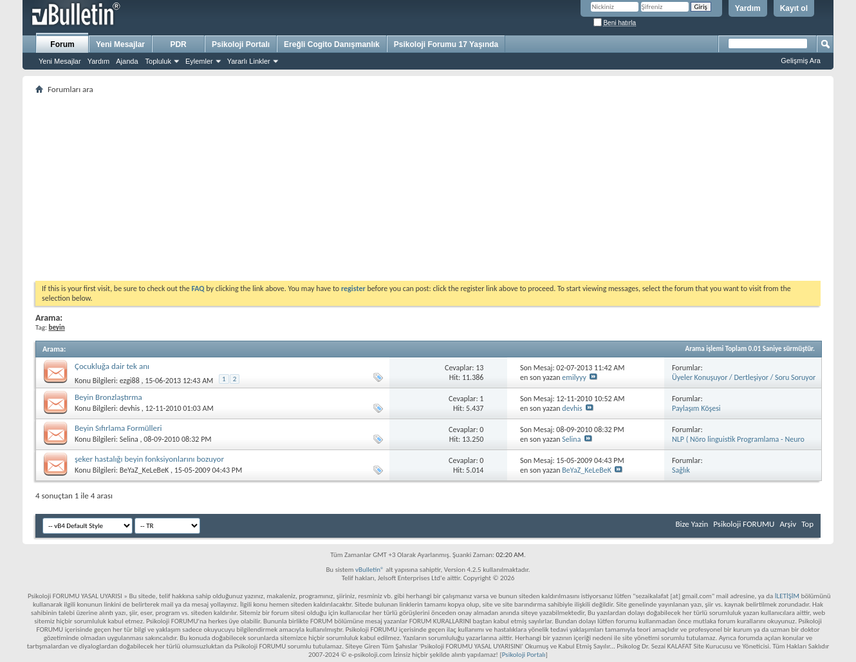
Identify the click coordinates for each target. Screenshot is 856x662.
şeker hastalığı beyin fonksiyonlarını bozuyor (149, 459)
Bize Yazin (691, 524)
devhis (130, 408)
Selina (129, 439)
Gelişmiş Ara (801, 60)
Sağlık (681, 470)
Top (807, 524)
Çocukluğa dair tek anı (112, 366)
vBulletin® (369, 569)
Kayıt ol (794, 8)
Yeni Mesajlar (60, 61)
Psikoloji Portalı (241, 44)
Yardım (748, 8)
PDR (178, 44)
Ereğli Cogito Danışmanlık (332, 44)
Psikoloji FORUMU (743, 524)
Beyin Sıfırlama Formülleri (118, 428)
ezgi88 (130, 380)
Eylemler (199, 61)
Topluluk (158, 61)
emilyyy (574, 377)
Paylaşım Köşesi (696, 408)
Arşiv (787, 524)
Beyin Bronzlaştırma (108, 397)
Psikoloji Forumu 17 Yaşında (446, 44)
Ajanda (127, 61)
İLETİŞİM (787, 596)
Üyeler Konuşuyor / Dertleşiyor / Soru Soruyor (743, 377)
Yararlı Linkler (248, 61)
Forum (62, 44)
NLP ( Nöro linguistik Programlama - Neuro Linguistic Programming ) (738, 444)
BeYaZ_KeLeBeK (144, 470)
